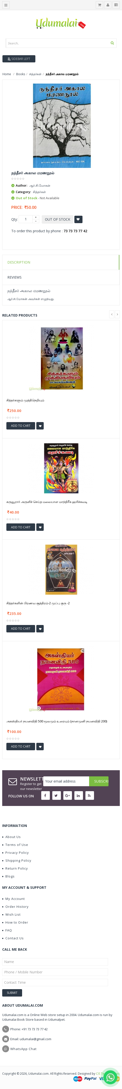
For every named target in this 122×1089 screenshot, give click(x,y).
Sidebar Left (19, 59)
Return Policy (15, 868)
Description (18, 262)
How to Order (15, 922)
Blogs (8, 876)
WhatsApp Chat (23, 1049)
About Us (11, 837)
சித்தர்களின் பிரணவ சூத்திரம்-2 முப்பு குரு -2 (38, 603)
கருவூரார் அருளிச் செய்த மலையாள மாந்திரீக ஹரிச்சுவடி (46, 502)
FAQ (7, 930)
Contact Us (13, 938)
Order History (15, 906)
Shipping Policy (16, 860)
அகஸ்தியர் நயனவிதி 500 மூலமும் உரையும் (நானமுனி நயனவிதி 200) (56, 721)
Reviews (14, 277)
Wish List (11, 914)
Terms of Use (15, 844)
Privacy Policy (15, 852)
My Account (13, 898)
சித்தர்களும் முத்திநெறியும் (25, 400)
